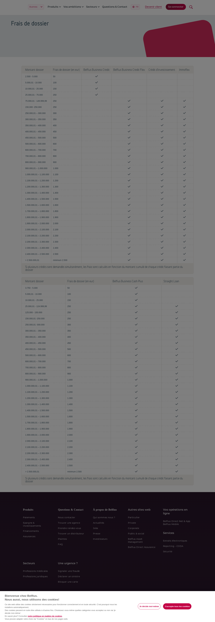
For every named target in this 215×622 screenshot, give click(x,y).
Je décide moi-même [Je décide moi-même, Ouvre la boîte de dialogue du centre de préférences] (149, 606)
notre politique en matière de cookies (45, 616)
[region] (107, 606)
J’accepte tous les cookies (177, 606)
